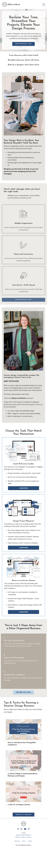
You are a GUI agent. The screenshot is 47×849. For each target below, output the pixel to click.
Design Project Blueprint (23, 835)
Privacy (30, 841)
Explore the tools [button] (23, 692)
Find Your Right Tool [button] (23, 43)
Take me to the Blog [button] (23, 814)
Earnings (17, 841)
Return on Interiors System (23, 837)
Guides (23, 833)
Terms (24, 841)
